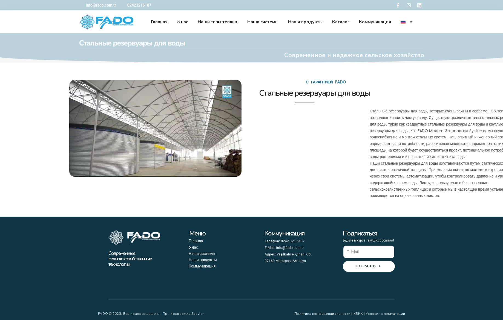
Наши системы (262, 22)
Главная (159, 22)
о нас (182, 22)
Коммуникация (375, 22)
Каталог (340, 22)
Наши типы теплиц (218, 22)
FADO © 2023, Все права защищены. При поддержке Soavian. (152, 314)
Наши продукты (305, 22)
